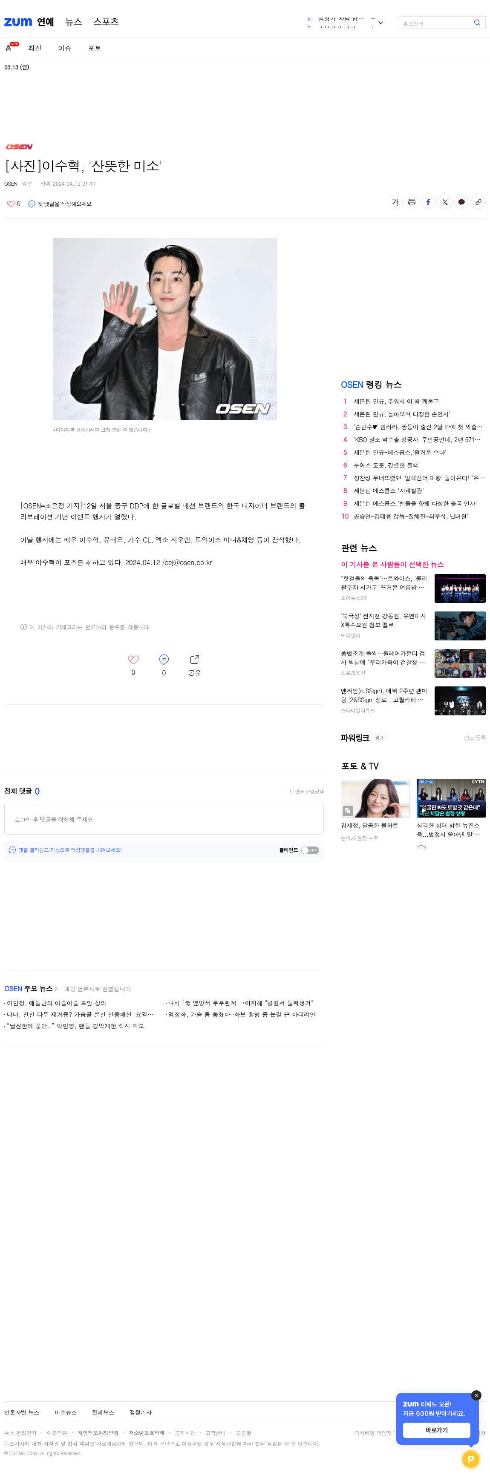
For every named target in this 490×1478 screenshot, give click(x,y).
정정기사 (141, 1412)
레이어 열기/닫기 (194, 666)
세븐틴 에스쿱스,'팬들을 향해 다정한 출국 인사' (415, 503)
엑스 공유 (445, 202)
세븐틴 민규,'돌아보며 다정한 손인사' (402, 414)
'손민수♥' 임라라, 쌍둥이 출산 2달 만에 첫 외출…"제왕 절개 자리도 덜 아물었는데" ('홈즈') (420, 426)
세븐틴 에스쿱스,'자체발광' (389, 490)
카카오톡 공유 (461, 202)
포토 (94, 48)
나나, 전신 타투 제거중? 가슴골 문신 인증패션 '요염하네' (82, 1014)
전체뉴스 (103, 1412)
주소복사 (478, 202)
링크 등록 (475, 738)
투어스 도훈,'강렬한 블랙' (387, 465)
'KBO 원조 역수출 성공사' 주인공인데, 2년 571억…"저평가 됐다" (420, 439)
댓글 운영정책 (309, 791)
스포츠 (106, 22)
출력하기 (411, 202)
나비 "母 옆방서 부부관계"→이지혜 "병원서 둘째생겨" (241, 1003)
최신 (35, 48)
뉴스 (73, 22)
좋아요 (13, 204)
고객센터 (215, 1432)
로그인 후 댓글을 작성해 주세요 (53, 819)
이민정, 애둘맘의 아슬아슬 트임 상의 (57, 1003)
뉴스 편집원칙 (20, 1432)
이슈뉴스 (66, 1412)
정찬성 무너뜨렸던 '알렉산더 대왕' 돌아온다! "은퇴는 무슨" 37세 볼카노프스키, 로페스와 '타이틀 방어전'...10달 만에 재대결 (420, 478)
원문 (27, 183)
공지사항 (185, 1432)
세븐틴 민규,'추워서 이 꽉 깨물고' (397, 401)
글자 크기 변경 (395, 202)
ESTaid (17, 1453)
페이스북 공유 (428, 202)
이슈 (65, 48)
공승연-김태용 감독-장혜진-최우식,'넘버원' (411, 516)
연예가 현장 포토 (359, 837)
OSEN (10, 183)
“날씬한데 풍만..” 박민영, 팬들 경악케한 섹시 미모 (75, 1026)
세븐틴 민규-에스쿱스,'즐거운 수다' (400, 452)
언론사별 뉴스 (21, 1412)
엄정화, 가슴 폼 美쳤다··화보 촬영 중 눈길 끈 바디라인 (242, 1014)
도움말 (243, 1432)
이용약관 (57, 1432)
